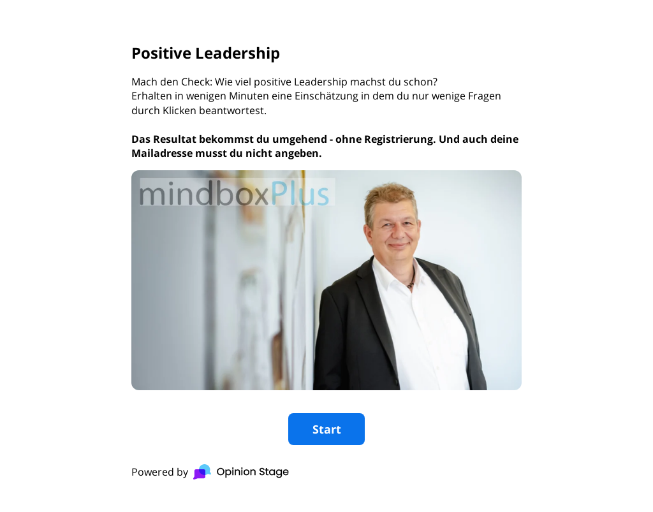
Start (326, 429)
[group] (326, 256)
